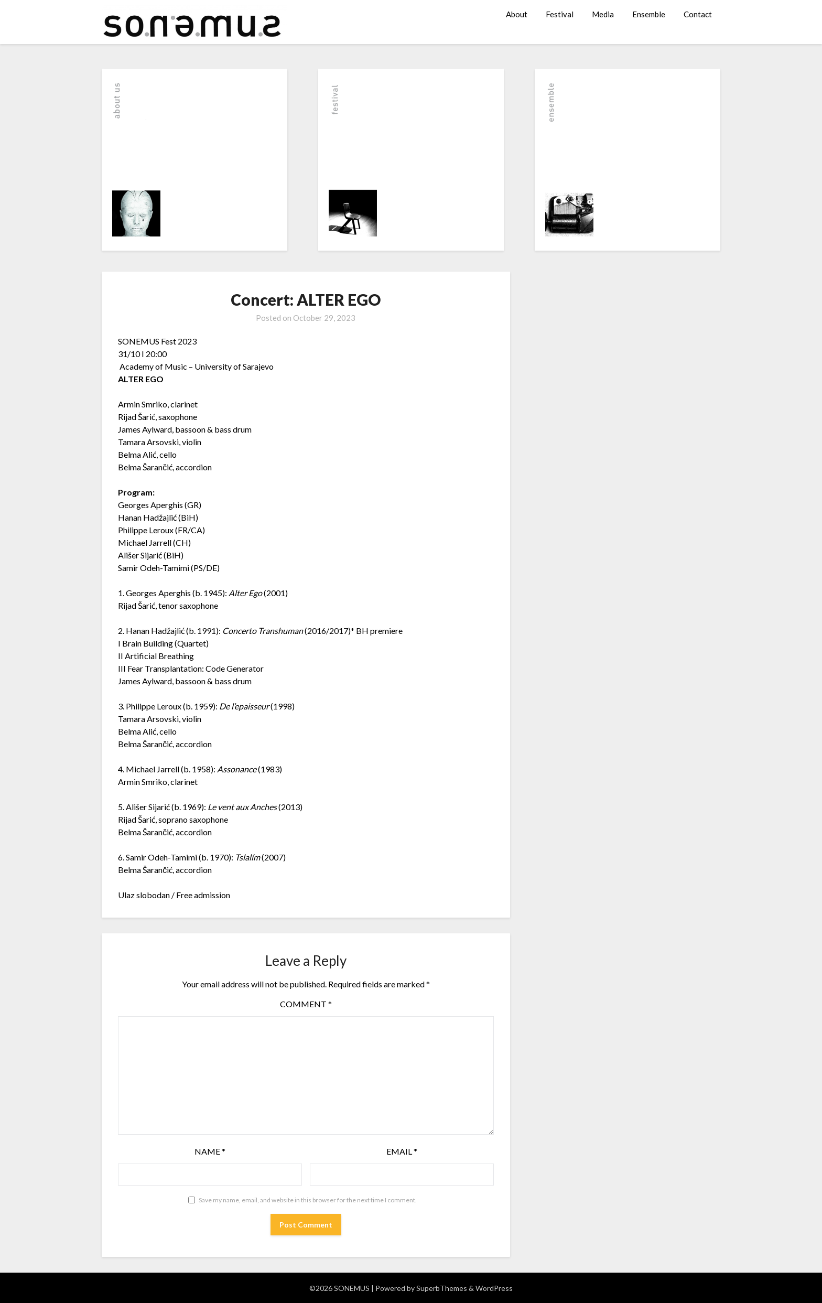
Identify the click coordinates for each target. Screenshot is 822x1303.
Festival (560, 14)
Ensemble (648, 14)
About (516, 14)
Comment (306, 1004)
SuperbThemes (441, 1288)
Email (401, 1151)
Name (209, 1151)
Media (603, 14)
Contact (698, 14)
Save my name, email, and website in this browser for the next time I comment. (308, 1200)
